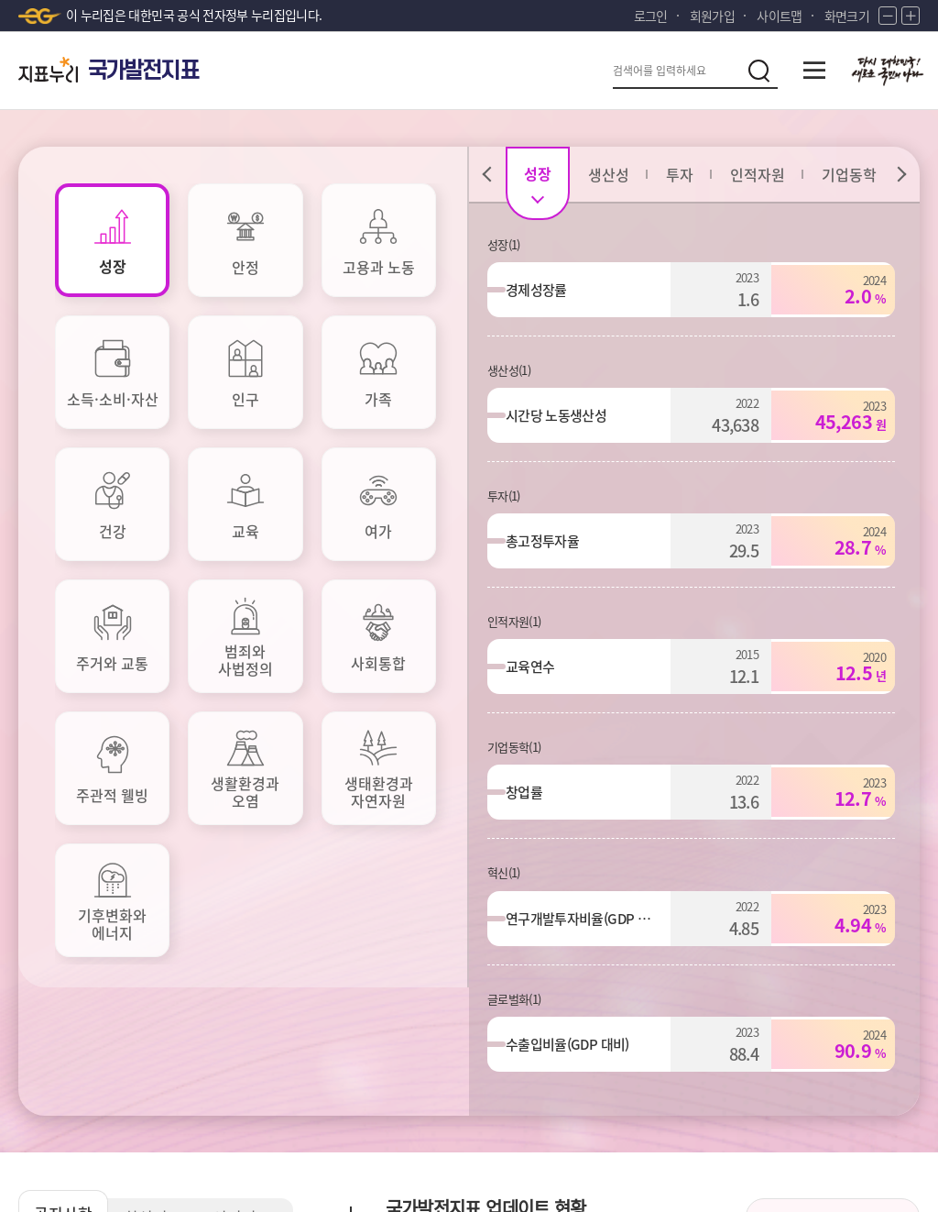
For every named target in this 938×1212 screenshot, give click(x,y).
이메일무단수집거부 (210, 1063)
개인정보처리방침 (71, 1063)
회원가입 (712, 15)
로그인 (651, 15)
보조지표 (498, 869)
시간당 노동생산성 (565, 415)
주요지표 (498, 810)
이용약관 (323, 1063)
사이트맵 (779, 15)
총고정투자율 (551, 541)
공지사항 (64, 689)
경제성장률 (545, 290)
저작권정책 (409, 1063)
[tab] (112, 240)
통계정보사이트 (782, 1062)
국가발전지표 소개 (833, 748)
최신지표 (155, 693)
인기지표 (247, 693)
